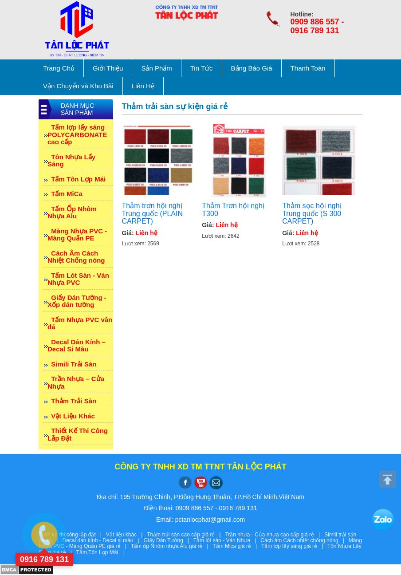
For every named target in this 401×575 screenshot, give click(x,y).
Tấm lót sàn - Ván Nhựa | (227, 540)
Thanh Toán (308, 68)
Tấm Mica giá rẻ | (236, 546)
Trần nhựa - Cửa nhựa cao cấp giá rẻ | (274, 535)
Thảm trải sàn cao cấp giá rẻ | (186, 535)
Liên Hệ (143, 86)
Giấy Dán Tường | (168, 540)
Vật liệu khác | (126, 535)
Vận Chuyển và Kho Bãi (78, 86)
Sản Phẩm (156, 68)
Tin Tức (201, 68)
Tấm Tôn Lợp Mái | (101, 552)
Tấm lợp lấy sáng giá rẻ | (294, 546)
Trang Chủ (59, 68)
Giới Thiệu (108, 68)
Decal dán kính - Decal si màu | (102, 540)
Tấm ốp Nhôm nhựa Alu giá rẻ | (172, 546)
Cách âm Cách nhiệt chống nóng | (304, 540)
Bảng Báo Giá (251, 68)
